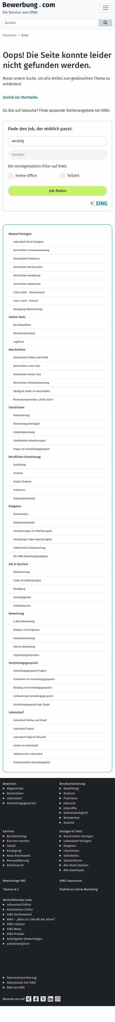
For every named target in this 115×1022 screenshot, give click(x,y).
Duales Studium (22, 481)
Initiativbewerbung (24, 432)
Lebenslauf (14, 798)
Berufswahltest (22, 325)
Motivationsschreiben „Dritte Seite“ (33, 399)
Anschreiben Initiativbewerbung (31, 250)
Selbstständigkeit (75, 813)
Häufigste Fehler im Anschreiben (31, 391)
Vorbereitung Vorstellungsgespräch (33, 696)
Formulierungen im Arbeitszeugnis (32, 531)
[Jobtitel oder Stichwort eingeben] (57, 141)
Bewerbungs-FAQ (14, 880)
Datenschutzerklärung (22, 977)
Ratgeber (69, 846)
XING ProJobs (15, 934)
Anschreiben (15, 793)
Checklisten (71, 850)
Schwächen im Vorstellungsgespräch (34, 679)
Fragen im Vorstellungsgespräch (31, 449)
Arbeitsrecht (15, 865)
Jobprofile (70, 808)
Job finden (57, 191)
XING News (14, 929)
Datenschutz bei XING (21, 982)
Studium (18, 473)
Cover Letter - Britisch (25, 301)
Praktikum (19, 490)
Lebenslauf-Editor (19, 904)
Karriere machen (18, 841)
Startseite (9, 35)
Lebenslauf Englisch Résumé (29, 737)
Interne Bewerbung (24, 646)
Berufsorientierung (72, 783)
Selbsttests (71, 855)
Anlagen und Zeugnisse (26, 630)
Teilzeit (69, 175)
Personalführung (18, 860)
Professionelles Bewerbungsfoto (31, 762)
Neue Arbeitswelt (18, 855)
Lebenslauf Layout (23, 728)
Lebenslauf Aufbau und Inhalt (30, 720)
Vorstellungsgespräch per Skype (31, 704)
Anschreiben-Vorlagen (78, 836)
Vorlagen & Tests (70, 831)
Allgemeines (15, 788)
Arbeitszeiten (20, 514)
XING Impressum (70, 880)
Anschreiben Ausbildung (26, 275)
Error (25, 35)
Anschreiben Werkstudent (27, 267)
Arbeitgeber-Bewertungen (24, 939)
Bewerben (9, 783)
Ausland (68, 822)
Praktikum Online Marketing (78, 889)
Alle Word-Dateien (75, 865)
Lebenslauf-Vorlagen (77, 841)
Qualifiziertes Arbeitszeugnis (29, 440)
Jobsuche (69, 803)
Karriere (8, 831)
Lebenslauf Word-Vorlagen (28, 242)
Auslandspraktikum (24, 498)
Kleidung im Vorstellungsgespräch (32, 687)
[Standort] (57, 155)
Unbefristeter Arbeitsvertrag (29, 548)
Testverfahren (72, 860)
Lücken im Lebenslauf (25, 745)
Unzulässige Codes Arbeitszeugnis (32, 539)
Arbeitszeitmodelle (24, 522)
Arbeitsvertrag (21, 415)
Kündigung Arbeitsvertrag (27, 309)
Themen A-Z (11, 889)
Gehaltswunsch (21, 605)
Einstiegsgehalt (22, 597)
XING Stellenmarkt (19, 914)
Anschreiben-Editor (20, 909)
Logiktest (18, 342)
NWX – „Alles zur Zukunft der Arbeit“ (31, 919)
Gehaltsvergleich (18, 943)
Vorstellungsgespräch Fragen (29, 671)
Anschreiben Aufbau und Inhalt (30, 357)
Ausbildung (19, 465)
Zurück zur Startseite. (20, 97)
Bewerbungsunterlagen (26, 424)
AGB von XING (16, 987)
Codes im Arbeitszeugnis (27, 580)
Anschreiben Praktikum (26, 258)
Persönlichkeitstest (24, 333)
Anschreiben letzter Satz (27, 374)
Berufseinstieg (16, 836)
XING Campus (16, 924)
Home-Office (22, 175)
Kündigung (19, 589)
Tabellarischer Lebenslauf (27, 754)
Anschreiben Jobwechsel (27, 284)
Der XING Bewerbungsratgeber (30, 556)
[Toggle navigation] (105, 7)
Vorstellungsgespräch (21, 803)
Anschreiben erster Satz (26, 366)
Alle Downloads (73, 870)
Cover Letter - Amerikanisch (29, 292)
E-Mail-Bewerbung (23, 621)
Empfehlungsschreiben (26, 655)
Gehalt (11, 846)
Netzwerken (71, 817)
